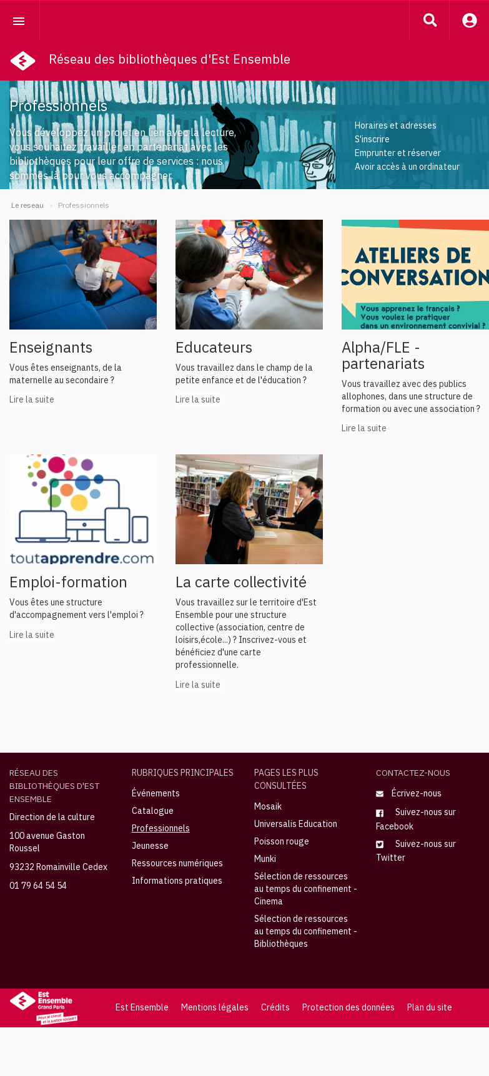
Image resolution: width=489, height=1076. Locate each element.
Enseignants (50, 347)
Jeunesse (150, 845)
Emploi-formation (68, 582)
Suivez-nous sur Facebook (416, 818)
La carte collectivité (241, 582)
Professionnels (161, 828)
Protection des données (348, 1007)
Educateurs (213, 347)
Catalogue (153, 810)
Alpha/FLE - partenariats (383, 355)
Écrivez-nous (409, 793)
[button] (430, 20)
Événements (156, 793)
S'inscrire (372, 139)
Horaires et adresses (396, 125)
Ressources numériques (177, 863)
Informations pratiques (177, 880)
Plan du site (429, 1007)
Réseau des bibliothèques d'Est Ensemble (169, 59)
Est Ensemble (142, 1007)
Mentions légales (215, 1007)
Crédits (275, 1007)
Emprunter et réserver (398, 153)
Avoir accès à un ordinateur (407, 166)
